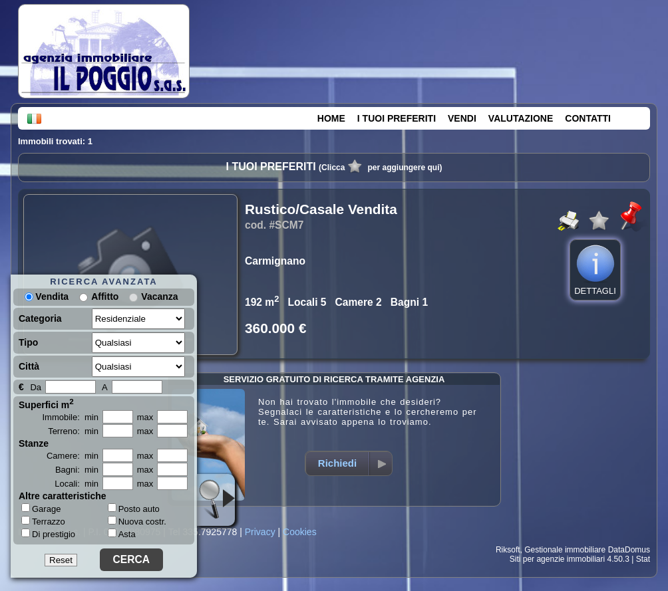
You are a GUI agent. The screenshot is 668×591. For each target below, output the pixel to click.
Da (35, 387)
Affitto (104, 296)
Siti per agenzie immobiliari (557, 559)
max (145, 417)
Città (29, 366)
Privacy (260, 532)
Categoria (40, 318)
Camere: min (72, 456)
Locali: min (76, 484)
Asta (122, 534)
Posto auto (134, 509)
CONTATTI (588, 118)
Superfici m (46, 403)
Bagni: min (76, 470)
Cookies (300, 532)
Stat (643, 559)
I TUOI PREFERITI (396, 118)
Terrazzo (43, 521)
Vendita (47, 296)
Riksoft (508, 549)
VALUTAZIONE (520, 118)
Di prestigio (48, 534)
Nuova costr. (137, 522)
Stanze (34, 443)
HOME (331, 118)
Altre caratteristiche (62, 496)
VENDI (462, 118)
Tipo (28, 342)
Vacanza (159, 296)
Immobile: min (70, 417)
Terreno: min (73, 431)
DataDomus (629, 549)
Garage (41, 508)
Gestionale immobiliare (564, 549)
